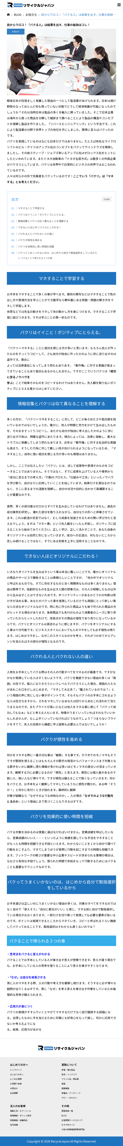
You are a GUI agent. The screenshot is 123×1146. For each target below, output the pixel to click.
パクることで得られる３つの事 (36, 258)
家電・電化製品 (68, 1069)
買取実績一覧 (67, 1110)
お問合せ (14, 1088)
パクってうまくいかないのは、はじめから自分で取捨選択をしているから (57, 252)
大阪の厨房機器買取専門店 (73, 1129)
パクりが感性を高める (30, 240)
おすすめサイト (68, 1124)
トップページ (16, 1069)
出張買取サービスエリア (72, 1120)
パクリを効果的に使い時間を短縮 (36, 246)
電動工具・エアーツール (20, 1110)
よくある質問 (16, 1079)
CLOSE (107, 199)
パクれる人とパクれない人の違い (36, 233)
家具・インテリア (69, 1074)
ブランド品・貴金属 (70, 1079)
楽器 (63, 1083)
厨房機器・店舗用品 (18, 1120)
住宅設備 (14, 1124)
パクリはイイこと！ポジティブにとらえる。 (42, 214)
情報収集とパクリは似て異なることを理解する (43, 221)
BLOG (64, 1115)
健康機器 (65, 1088)
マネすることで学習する (31, 208)
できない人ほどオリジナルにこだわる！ (39, 227)
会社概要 (14, 1093)
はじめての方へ (17, 1074)
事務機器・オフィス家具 (20, 1115)
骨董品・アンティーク (71, 1093)
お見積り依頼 (16, 1083)
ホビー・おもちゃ (69, 1097)
